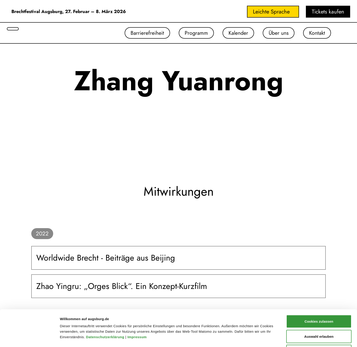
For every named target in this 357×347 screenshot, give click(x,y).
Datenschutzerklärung (105, 315)
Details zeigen (242, 330)
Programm (193, 33)
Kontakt (316, 33)
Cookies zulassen (318, 299)
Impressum (137, 315)
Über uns (277, 33)
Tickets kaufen (328, 12)
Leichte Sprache (271, 12)
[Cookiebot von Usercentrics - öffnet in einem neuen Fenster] (30, 338)
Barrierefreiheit (143, 33)
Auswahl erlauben (318, 314)
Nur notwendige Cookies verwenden (319, 332)
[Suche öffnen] (13, 28)
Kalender (235, 33)
